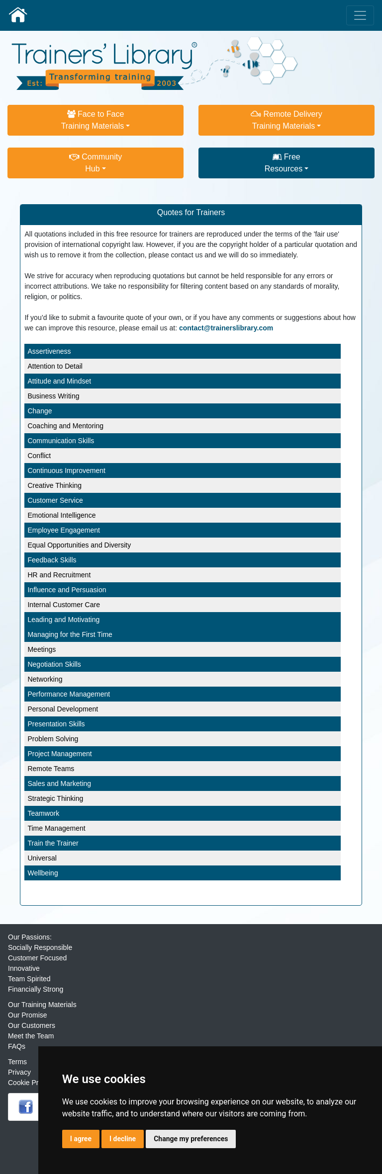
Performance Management (68, 694)
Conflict (39, 456)
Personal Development (62, 709)
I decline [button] (122, 1139)
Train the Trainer (52, 843)
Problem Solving (52, 739)
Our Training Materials (42, 1005)
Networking (44, 679)
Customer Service (55, 500)
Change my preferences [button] (191, 1139)
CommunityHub (95, 163)
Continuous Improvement (66, 470)
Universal (41, 858)
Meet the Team (31, 1036)
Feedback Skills (51, 560)
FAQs (16, 1046)
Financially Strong (35, 989)
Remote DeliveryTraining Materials (286, 120)
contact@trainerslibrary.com (226, 328)
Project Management (59, 754)
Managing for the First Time (69, 634)
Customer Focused (37, 958)
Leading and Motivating (63, 620)
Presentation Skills (56, 724)
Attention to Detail (55, 366)
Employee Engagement (63, 530)
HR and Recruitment (59, 575)
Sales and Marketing (59, 783)
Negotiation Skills (54, 664)
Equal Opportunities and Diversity (79, 545)
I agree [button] (81, 1139)
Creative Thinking (54, 485)
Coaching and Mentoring (65, 426)
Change (39, 411)
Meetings (41, 649)
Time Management (56, 828)
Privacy (19, 1072)
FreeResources (283, 163)
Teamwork (43, 813)
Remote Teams (50, 769)
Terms (17, 1062)
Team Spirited (29, 979)
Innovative (24, 968)
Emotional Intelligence (61, 515)
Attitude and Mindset (59, 381)
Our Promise (27, 1015)
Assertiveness (49, 351)
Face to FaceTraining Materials (92, 120)
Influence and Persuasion (66, 590)
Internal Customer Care (63, 605)
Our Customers (31, 1025)
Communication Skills (60, 441)
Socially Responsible (40, 947)
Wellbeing (42, 873)
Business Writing (53, 396)
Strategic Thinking (55, 798)
